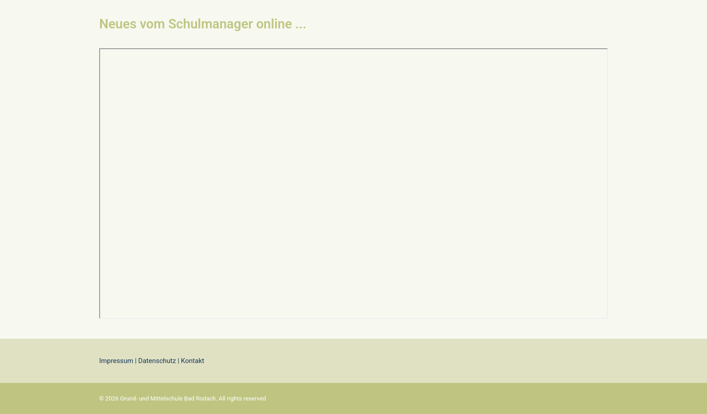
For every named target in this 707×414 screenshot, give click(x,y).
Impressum (116, 361)
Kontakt (191, 361)
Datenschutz (157, 361)
